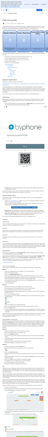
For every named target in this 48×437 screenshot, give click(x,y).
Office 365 (12, 73)
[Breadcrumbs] (3, 13)
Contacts (9, 68)
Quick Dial (12, 71)
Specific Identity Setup (12, 67)
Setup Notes (10, 76)
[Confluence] (7, 10)
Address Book (13, 70)
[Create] (39, 10)
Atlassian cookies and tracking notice (12, 6)
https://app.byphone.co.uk (14, 200)
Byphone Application (9, 64)
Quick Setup (10, 65)
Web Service (12, 74)
